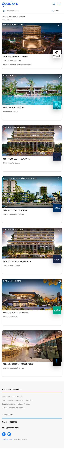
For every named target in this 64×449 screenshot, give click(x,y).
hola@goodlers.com (10, 428)
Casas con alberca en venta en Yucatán (17, 400)
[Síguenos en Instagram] (9, 434)
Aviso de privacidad (20, 439)
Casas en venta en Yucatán (12, 397)
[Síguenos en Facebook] (4, 434)
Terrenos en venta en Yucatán (13, 408)
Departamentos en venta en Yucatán (16, 404)
